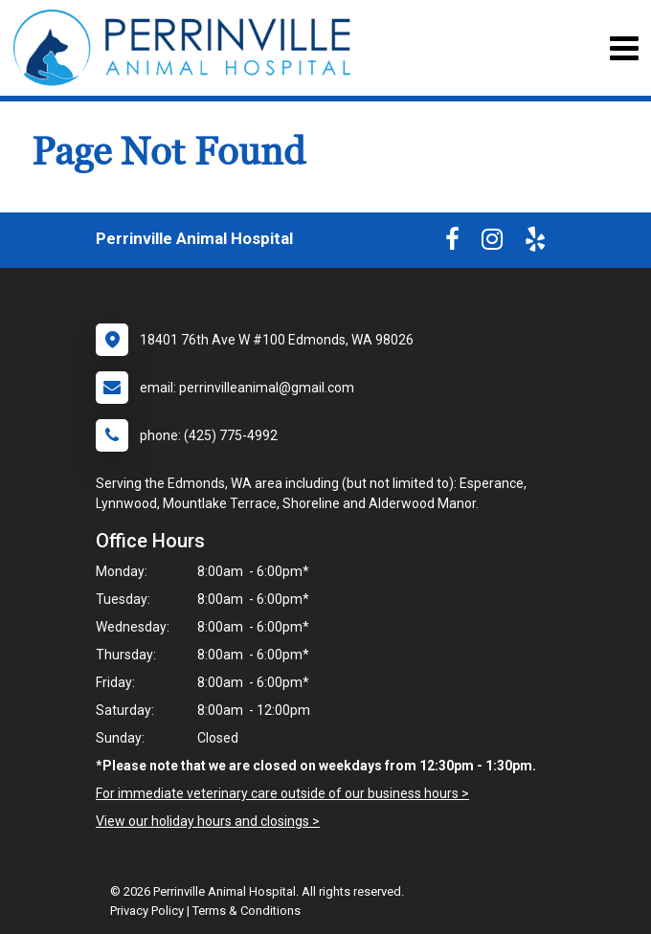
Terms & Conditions (246, 910)
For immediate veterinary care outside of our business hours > (282, 793)
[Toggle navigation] (623, 48)
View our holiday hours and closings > (208, 821)
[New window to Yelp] (535, 243)
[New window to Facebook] (452, 243)
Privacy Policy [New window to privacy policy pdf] (147, 910)
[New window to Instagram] (492, 243)
